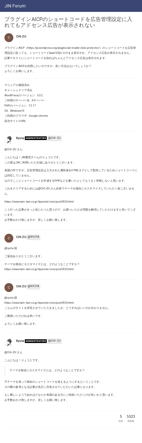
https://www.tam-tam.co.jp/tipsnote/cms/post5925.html (39, 201)
